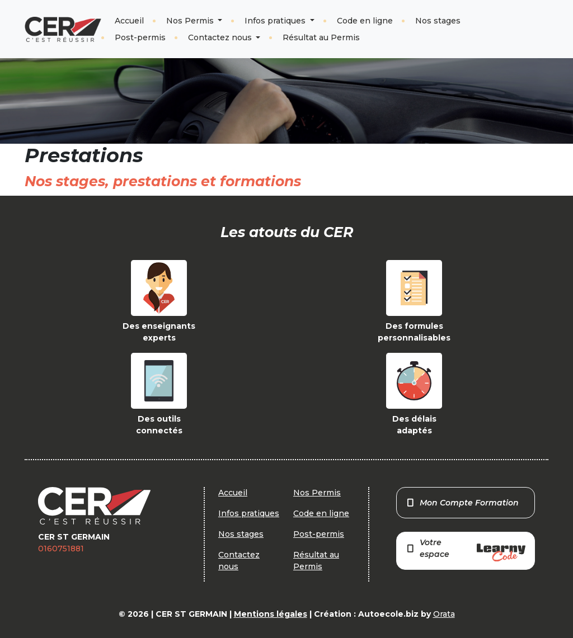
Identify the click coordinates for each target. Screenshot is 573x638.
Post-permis (140, 37)
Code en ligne (365, 21)
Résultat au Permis (321, 37)
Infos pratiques (276, 21)
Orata (444, 614)
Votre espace (465, 549)
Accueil (129, 21)
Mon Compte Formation (462, 503)
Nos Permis (191, 21)
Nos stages (438, 21)
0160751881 (61, 549)
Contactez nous (221, 37)
